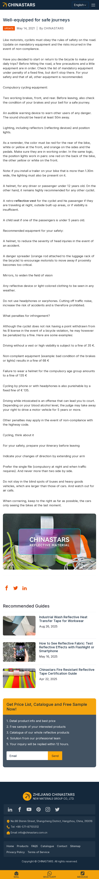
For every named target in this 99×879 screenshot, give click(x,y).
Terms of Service (39, 852)
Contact (62, 846)
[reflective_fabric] (48, 809)
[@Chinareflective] (57, 809)
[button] (93, 5)
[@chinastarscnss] (19, 809)
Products (22, 846)
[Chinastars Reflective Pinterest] (38, 809)
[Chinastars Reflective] (29, 809)
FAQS (34, 846)
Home (10, 846)
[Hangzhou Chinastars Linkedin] (10, 809)
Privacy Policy (16, 852)
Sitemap (75, 846)
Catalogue (47, 846)
